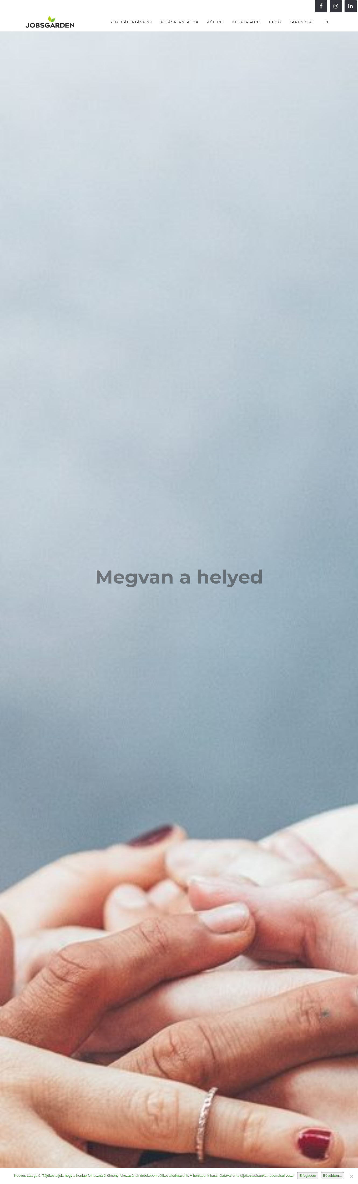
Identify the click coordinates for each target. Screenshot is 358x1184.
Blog (275, 22)
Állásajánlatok (179, 22)
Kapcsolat (302, 22)
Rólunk (215, 22)
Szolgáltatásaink (131, 22)
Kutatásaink (246, 22)
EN (325, 22)
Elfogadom (307, 1176)
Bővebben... (332, 1176)
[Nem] (351, 1176)
